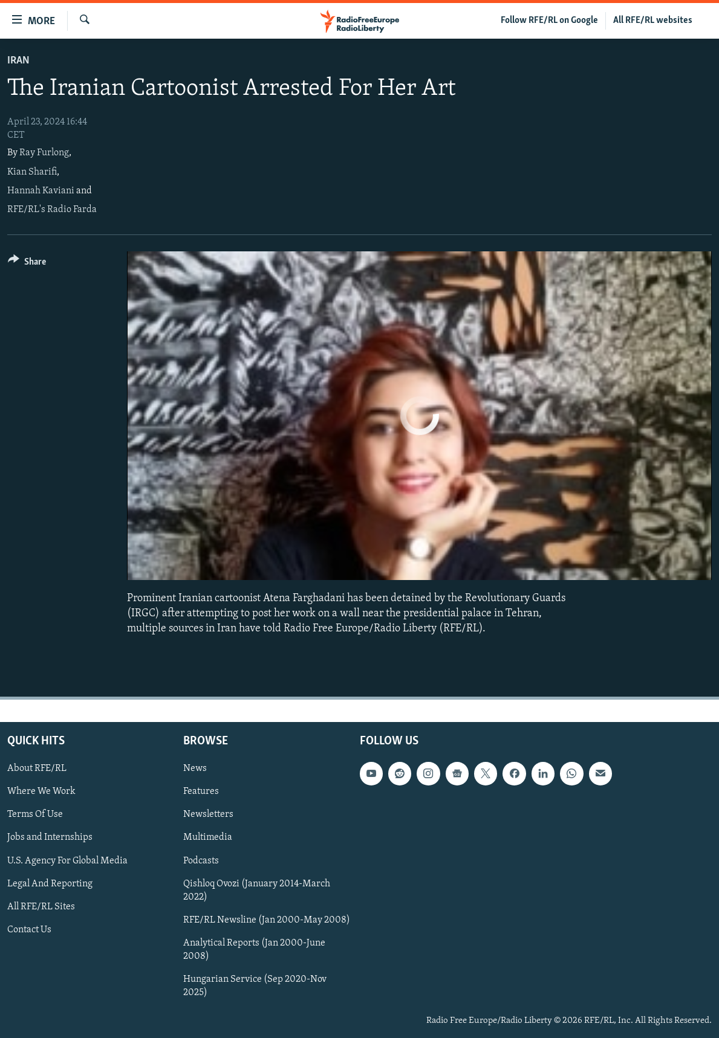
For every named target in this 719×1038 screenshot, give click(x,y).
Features (201, 791)
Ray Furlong (44, 153)
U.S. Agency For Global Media (67, 860)
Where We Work (41, 791)
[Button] (27, 263)
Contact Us (29, 929)
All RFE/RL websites (652, 20)
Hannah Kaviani (40, 191)
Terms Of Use (35, 814)
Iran (18, 60)
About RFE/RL (37, 768)
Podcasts (201, 860)
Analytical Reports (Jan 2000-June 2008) (254, 949)
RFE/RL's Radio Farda (52, 209)
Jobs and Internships (50, 837)
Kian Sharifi (32, 172)
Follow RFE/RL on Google (549, 20)
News (195, 768)
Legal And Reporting (50, 883)
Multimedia (207, 837)
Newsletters (208, 814)
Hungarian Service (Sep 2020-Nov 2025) (255, 985)
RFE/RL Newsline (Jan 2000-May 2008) (266, 919)
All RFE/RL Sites (41, 906)
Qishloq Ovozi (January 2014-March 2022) (256, 889)
